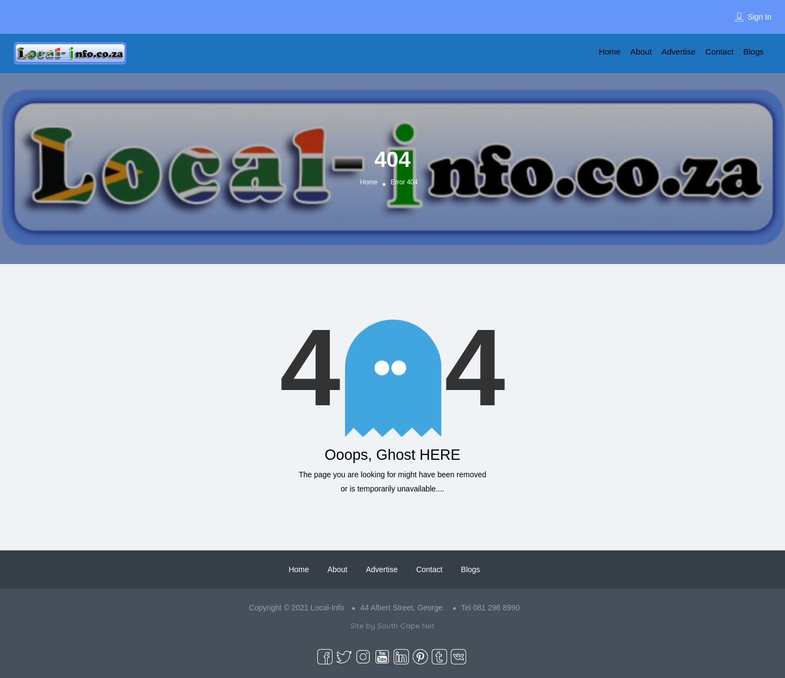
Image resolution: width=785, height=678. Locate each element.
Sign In (759, 17)
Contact (719, 51)
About (640, 51)
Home (609, 51)
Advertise (678, 51)
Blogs (753, 51)
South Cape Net (405, 626)
